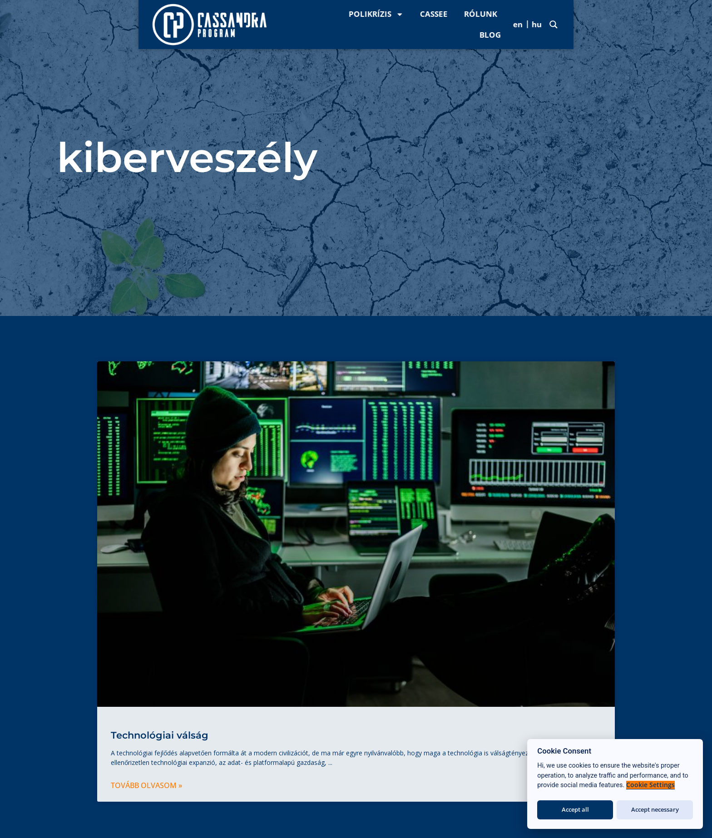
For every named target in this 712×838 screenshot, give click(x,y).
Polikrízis (455, 24)
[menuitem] (640, 24)
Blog (603, 24)
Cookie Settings (650, 785)
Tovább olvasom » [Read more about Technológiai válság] (146, 785)
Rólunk (559, 24)
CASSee (513, 24)
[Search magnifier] (692, 24)
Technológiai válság (159, 735)
